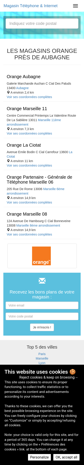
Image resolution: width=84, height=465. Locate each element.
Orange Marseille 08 (27, 214)
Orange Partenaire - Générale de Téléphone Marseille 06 (39, 179)
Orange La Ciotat (24, 145)
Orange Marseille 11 (27, 108)
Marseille (42, 358)
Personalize (39, 457)
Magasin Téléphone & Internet (31, 6)
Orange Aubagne (24, 76)
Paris (42, 354)
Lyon (42, 363)
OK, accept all (66, 457)
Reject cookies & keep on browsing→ (48, 377)
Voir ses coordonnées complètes (29, 97)
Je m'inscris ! (42, 327)
